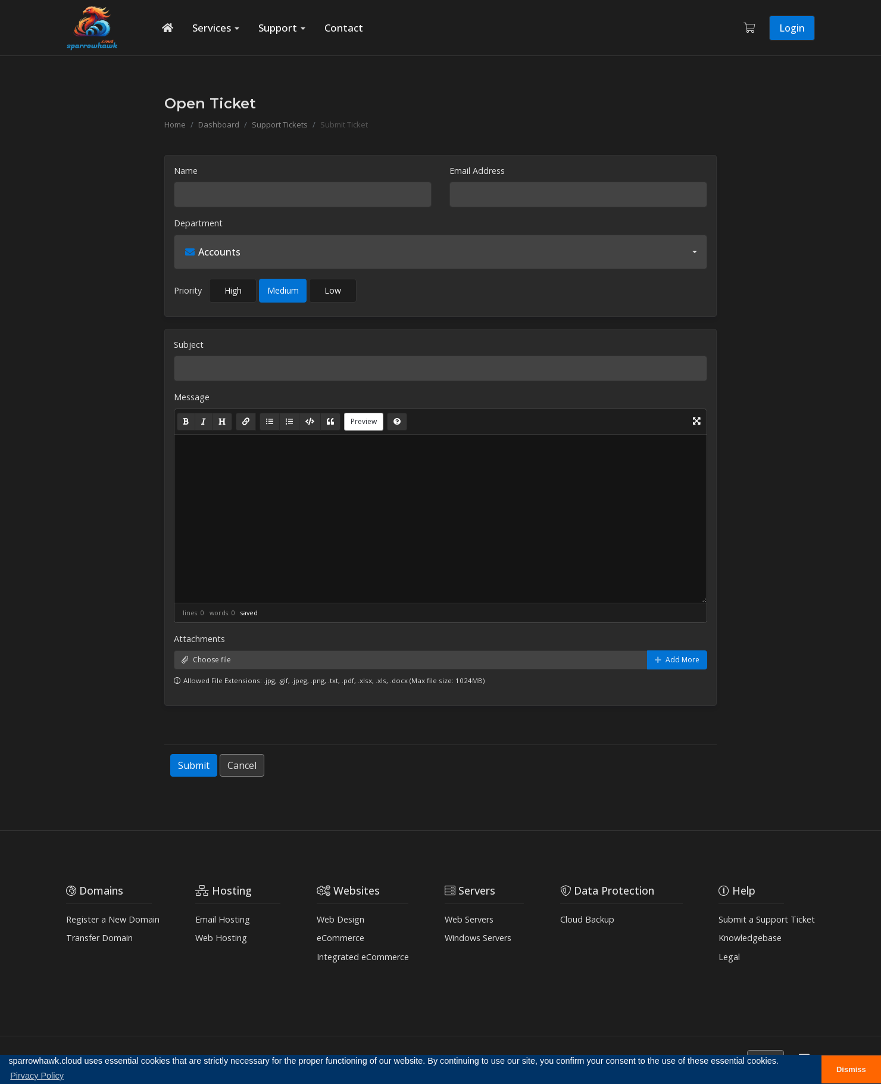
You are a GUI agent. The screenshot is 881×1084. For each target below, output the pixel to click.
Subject (189, 344)
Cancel (242, 765)
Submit (194, 765)
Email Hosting (222, 919)
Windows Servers (478, 937)
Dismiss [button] (851, 1069)
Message (192, 397)
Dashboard (218, 124)
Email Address (477, 170)
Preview (364, 421)
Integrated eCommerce (363, 956)
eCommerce (340, 937)
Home (175, 124)
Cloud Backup (587, 919)
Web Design (340, 919)
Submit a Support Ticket (766, 919)
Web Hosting (221, 937)
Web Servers (469, 919)
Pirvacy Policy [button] (37, 1075)
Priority (188, 290)
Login (792, 28)
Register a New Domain (113, 919)
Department (198, 223)
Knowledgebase (750, 937)
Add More (677, 660)
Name (186, 170)
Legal (729, 956)
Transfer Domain (99, 937)
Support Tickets (280, 124)
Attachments (199, 638)
